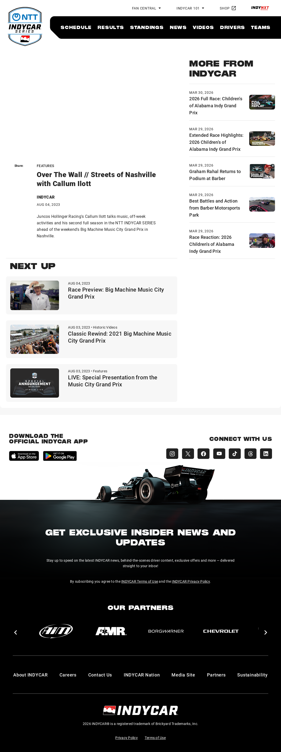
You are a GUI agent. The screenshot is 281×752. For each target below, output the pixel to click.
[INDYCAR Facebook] (202, 453)
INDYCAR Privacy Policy (191, 581)
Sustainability (252, 675)
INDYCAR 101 (188, 8)
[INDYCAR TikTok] (234, 453)
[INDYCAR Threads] (250, 453)
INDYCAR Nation (142, 675)
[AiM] (56, 631)
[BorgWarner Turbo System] (166, 631)
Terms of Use (155, 737)
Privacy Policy (126, 737)
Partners (216, 675)
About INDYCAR (30, 675)
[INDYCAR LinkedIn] (266, 453)
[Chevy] (221, 631)
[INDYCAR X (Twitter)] (186, 453)
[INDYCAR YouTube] (218, 453)
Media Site (183, 675)
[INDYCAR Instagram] (170, 453)
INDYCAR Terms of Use (139, 581)
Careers (68, 675)
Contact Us (100, 675)
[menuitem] (76, 27)
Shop (228, 8)
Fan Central (144, 8)
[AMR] (111, 631)
